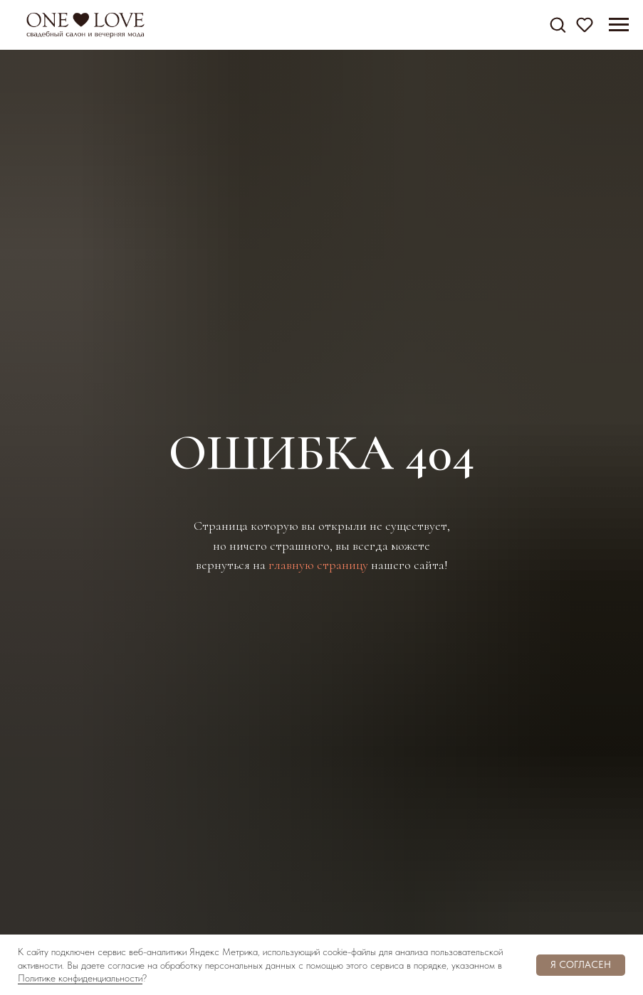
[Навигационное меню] (619, 25)
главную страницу (318, 565)
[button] (557, 24)
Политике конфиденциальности (80, 978)
